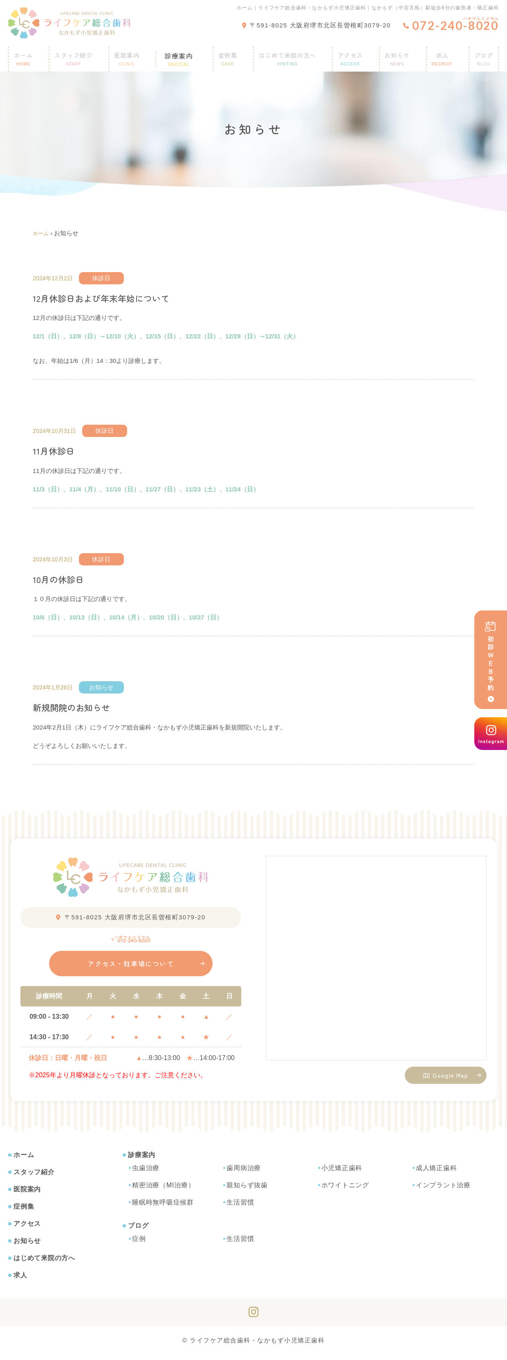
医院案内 (132, 55)
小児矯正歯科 (342, 1173)
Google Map (445, 1078)
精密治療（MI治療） (163, 1190)
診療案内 (179, 55)
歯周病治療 (244, 1173)
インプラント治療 (443, 1190)
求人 (439, 55)
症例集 (223, 55)
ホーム (28, 55)
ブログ (138, 1230)
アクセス (349, 55)
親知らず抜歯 (247, 1190)
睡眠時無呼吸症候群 (163, 1207)
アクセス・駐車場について (130, 969)
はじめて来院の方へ (284, 55)
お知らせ (396, 55)
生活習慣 (240, 1207)
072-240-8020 (130, 939)
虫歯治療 (145, 1173)
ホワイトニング (345, 1190)
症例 (139, 1244)
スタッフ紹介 (78, 55)
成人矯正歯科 (436, 1173)
